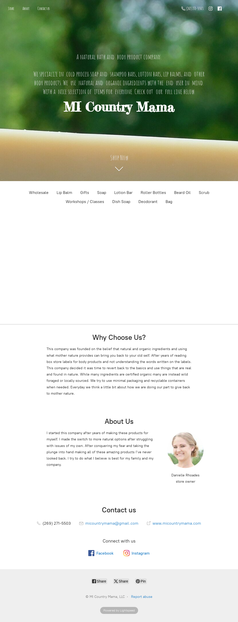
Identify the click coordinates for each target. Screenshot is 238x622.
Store (11, 8)
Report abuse (141, 597)
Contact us (43, 8)
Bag (169, 201)
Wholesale (39, 192)
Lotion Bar (123, 192)
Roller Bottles (153, 192)
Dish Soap (121, 201)
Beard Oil (182, 192)
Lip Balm (64, 192)
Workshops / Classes (85, 201)
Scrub (204, 192)
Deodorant (147, 201)
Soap (101, 192)
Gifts (84, 192)
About (26, 8)
